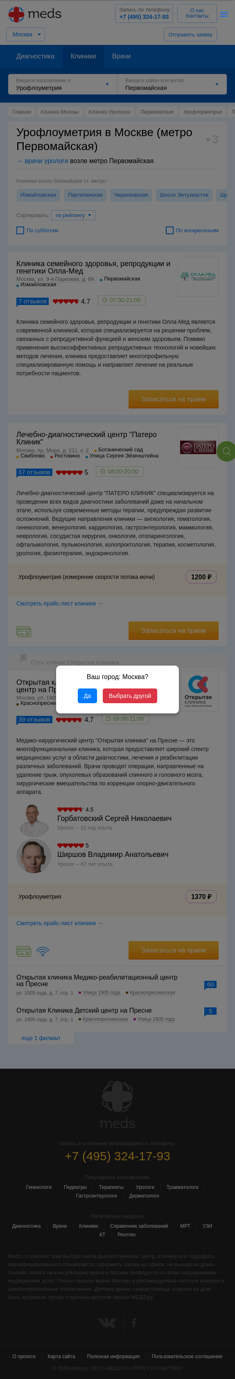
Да (87, 696)
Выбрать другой (130, 696)
